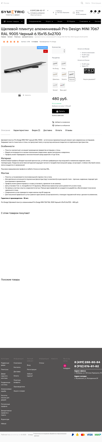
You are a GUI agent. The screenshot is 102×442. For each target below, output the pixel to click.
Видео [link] (36, 130)
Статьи (30, 435)
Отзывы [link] (68, 130)
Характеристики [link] (21, 130)
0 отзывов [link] (35, 41)
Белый (55, 90)
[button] (64, 50)
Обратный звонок (36, 15)
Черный (72, 79)
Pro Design (53, 41)
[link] (5, 3)
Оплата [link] (58, 130)
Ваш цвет (63, 90)
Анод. (64, 68)
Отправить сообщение (37, 13)
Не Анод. (56, 68)
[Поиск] (82, 3)
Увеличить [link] (28, 95)
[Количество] (59, 51)
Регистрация (96, 3)
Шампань (56, 79)
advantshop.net (15, 435)
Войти (87, 3)
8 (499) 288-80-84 (87, 362)
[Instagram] (64, 365)
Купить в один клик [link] (58, 115)
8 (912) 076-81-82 (86, 366)
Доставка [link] (47, 130)
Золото (64, 79)
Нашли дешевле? (89, 79)
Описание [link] (5, 130)
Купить (62, 111)
